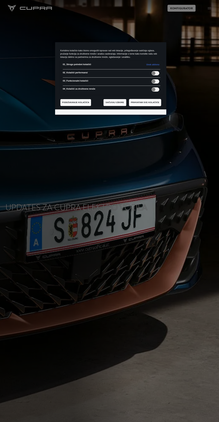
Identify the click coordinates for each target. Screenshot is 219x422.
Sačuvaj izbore (115, 102)
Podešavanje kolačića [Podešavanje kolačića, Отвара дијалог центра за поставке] (75, 102)
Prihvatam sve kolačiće (145, 102)
